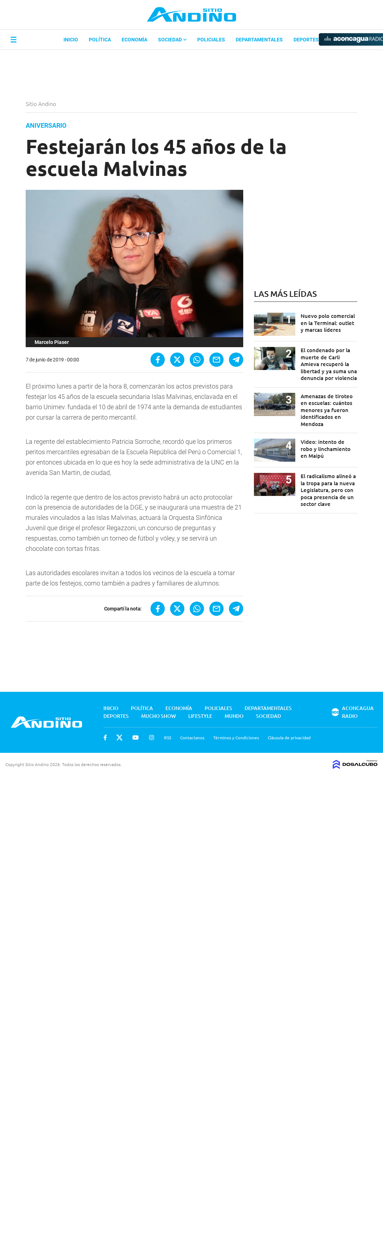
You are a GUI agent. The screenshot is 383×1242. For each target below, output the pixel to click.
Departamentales (259, 39)
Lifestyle (200, 716)
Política (100, 39)
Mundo (234, 716)
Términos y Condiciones (236, 737)
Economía (134, 39)
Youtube (135, 737)
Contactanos (192, 737)
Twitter (119, 737)
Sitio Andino (41, 103)
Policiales (211, 39)
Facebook (105, 737)
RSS (167, 737)
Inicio (70, 39)
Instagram (151, 737)
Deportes (306, 39)
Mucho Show (158, 716)
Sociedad (172, 39)
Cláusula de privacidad (289, 737)
